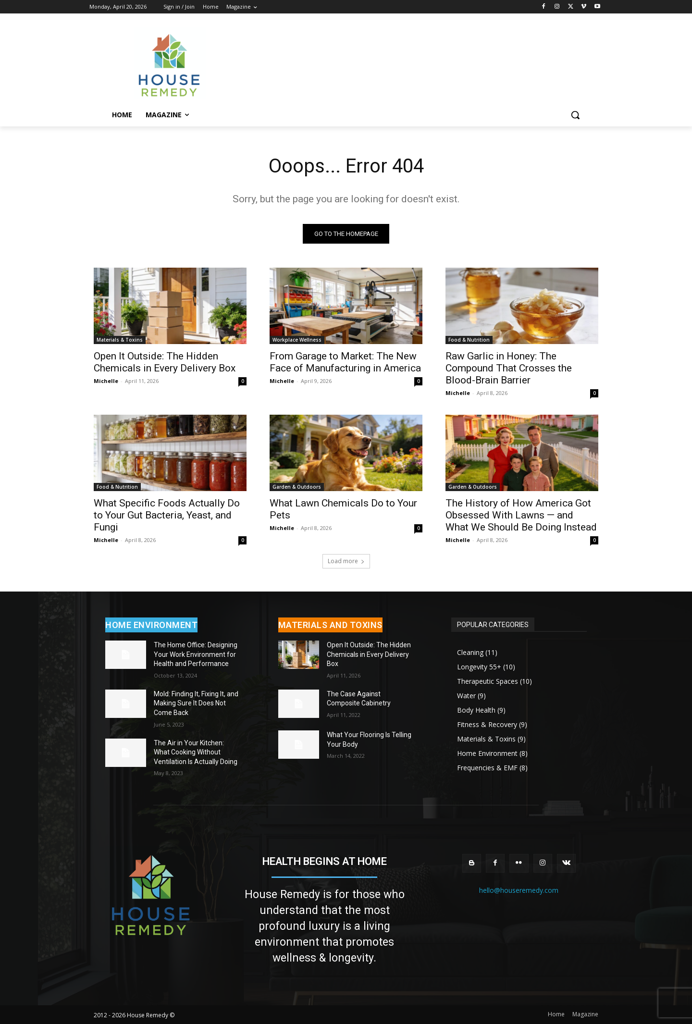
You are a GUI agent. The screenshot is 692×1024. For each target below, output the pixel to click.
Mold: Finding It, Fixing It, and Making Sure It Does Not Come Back (196, 703)
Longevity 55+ (479, 666)
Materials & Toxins (120, 339)
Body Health (476, 710)
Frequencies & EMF (487, 767)
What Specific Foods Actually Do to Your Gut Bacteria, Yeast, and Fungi (167, 515)
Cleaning (470, 652)
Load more (346, 561)
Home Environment (487, 753)
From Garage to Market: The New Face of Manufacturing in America (345, 362)
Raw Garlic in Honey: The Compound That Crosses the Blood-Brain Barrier (508, 368)
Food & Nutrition (469, 339)
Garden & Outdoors (296, 486)
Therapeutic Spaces (487, 681)
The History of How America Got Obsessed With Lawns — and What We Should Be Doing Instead (521, 515)
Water (466, 695)
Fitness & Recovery (487, 724)
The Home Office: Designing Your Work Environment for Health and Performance (195, 654)
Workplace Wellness (296, 339)
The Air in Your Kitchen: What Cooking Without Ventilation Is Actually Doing (195, 752)
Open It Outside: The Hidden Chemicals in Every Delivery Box (164, 362)
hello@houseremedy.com (518, 890)
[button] (575, 114)
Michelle (106, 380)
